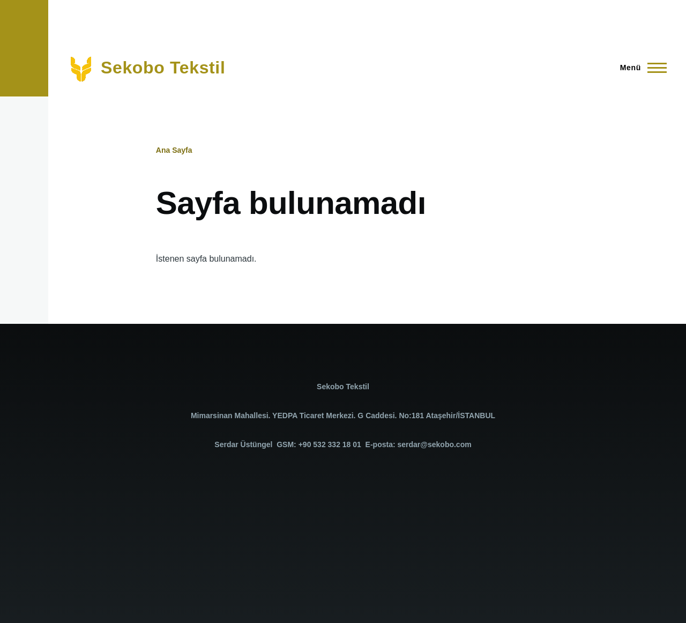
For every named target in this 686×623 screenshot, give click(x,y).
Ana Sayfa (174, 150)
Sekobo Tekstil (163, 67)
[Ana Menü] (640, 67)
